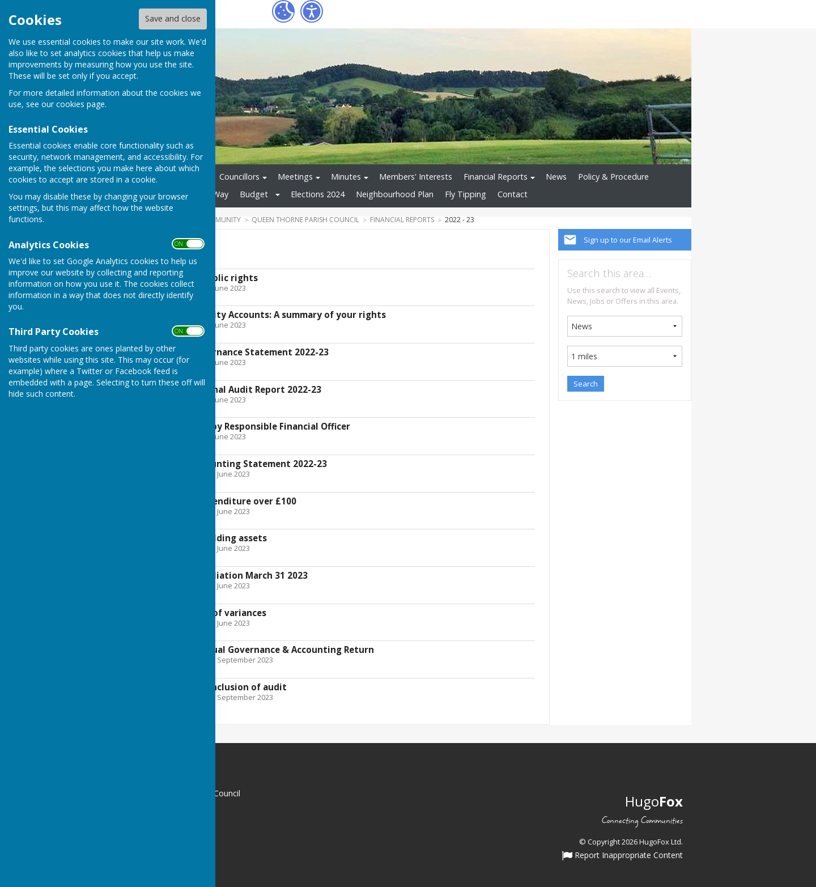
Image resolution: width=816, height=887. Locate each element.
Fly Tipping (465, 194)
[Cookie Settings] (283, 11)
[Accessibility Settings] (311, 11)
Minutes (346, 176)
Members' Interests (415, 176)
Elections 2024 (318, 194)
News (556, 176)
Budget (254, 194)
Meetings (295, 176)
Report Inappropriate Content (622, 855)
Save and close (173, 18)
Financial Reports (496, 176)
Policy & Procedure (613, 176)
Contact (513, 194)
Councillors (239, 176)
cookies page (80, 104)
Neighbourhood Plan (395, 194)
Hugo (654, 801)
